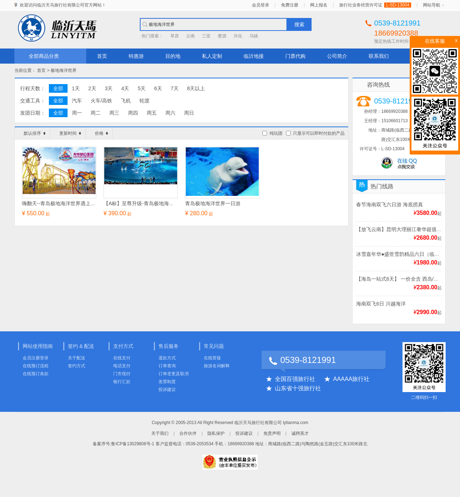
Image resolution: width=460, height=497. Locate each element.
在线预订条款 (36, 373)
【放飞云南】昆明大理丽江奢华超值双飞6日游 (408, 229)
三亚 (206, 35)
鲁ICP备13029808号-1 (132, 443)
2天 (92, 88)
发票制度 (167, 381)
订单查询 (167, 365)
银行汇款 (121, 381)
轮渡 (144, 100)
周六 (170, 113)
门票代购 (295, 56)
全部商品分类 (44, 56)
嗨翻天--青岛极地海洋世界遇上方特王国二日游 (74, 203)
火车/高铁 (101, 100)
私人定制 (212, 56)
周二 (96, 113)
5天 (142, 88)
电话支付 (121, 365)
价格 (101, 133)
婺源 (222, 35)
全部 (58, 88)
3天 (109, 88)
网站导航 (431, 5)
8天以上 (196, 88)
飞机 (126, 100)
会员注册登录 (36, 357)
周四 (133, 113)
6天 (158, 88)
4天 (125, 88)
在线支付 (121, 357)
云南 (190, 35)
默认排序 (35, 133)
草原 (174, 35)
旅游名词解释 (217, 365)
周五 (152, 113)
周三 (114, 113)
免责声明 (272, 433)
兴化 (238, 35)
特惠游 (136, 56)
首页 (102, 56)
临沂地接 (254, 56)
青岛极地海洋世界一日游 (212, 203)
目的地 (172, 56)
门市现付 (121, 373)
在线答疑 (212, 357)
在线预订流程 (36, 365)
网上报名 (318, 5)
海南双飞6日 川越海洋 (381, 304)
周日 (189, 113)
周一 (77, 113)
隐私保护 (216, 433)
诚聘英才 (300, 433)
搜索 (299, 24)
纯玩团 (276, 133)
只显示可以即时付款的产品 (319, 133)
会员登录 (260, 5)
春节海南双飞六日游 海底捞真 (389, 204)
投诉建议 (167, 389)
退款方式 (167, 357)
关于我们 (160, 433)
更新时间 (70, 133)
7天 (175, 88)
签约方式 (76, 365)
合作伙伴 (188, 433)
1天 (76, 88)
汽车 (77, 100)
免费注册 (289, 5)
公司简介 (337, 56)
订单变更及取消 (173, 373)
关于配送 (76, 357)
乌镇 (253, 35)
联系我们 (379, 56)
